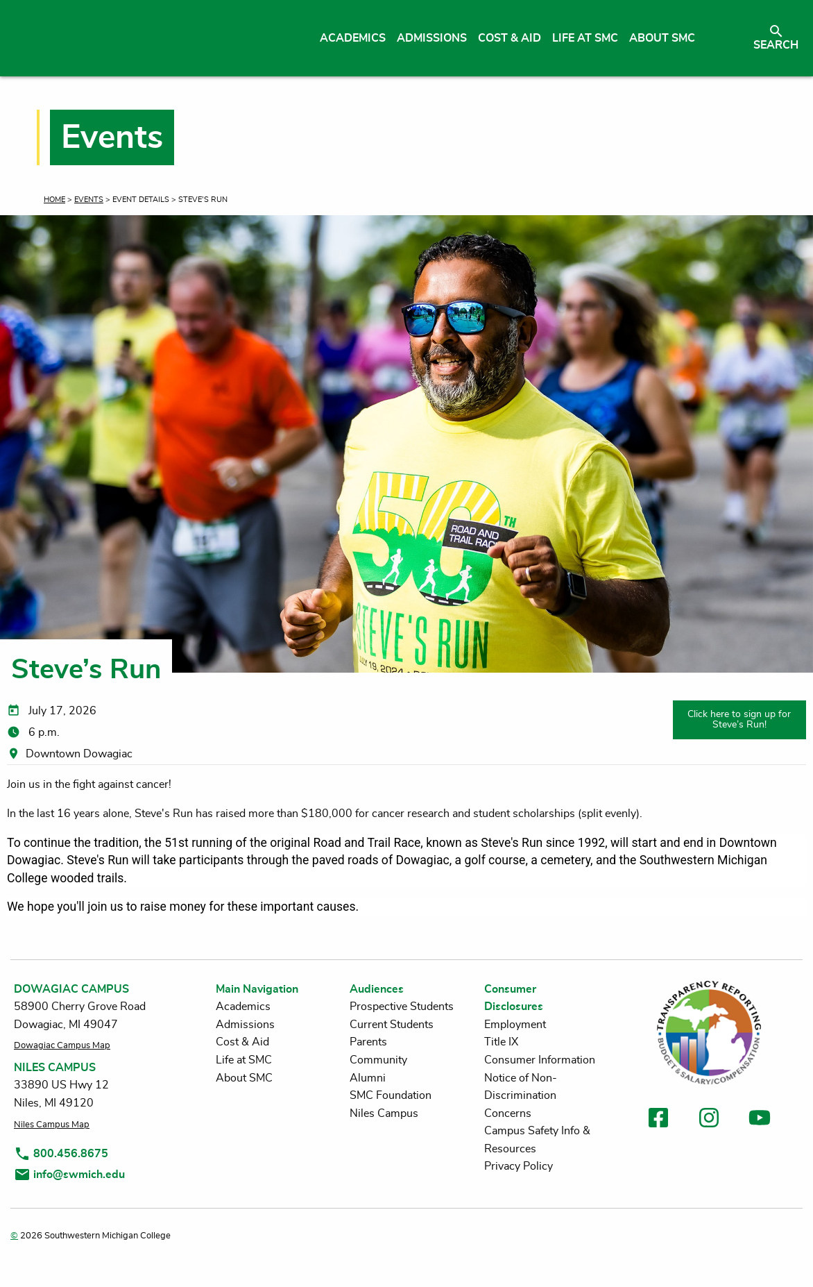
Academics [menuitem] (353, 38)
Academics (243, 1006)
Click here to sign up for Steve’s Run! (739, 719)
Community (378, 1060)
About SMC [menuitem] (662, 38)
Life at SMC (244, 1060)
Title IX (501, 1042)
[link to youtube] (759, 1120)
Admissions (245, 1024)
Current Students (392, 1024)
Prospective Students (402, 1006)
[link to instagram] (709, 1120)
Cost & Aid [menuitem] (509, 38)
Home (54, 199)
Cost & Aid (242, 1042)
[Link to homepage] (140, 38)
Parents (368, 1042)
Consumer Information (539, 1060)
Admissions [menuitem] (432, 38)
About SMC (244, 1078)
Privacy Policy (518, 1166)
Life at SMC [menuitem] (585, 38)
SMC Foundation (390, 1095)
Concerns (507, 1113)
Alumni (368, 1078)
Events (88, 199)
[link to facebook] (658, 1120)
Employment (515, 1024)
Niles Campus (384, 1113)
